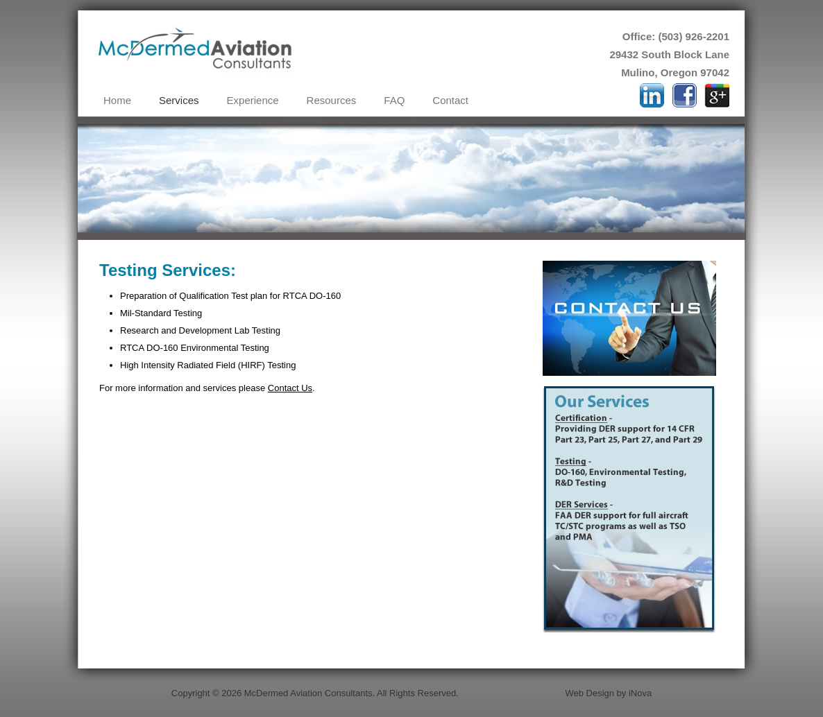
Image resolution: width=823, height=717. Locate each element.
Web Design (589, 693)
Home (117, 100)
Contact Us (290, 388)
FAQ (394, 100)
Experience (253, 100)
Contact (450, 100)
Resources (332, 100)
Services (179, 100)
